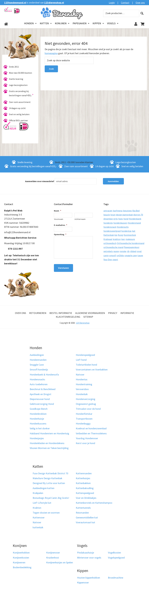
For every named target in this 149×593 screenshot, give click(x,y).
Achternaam (80, 219)
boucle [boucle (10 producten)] (106, 214)
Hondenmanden (38, 359)
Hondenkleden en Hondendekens (47, 443)
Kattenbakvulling (85, 488)
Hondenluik (82, 394)
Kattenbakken (83, 483)
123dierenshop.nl (54, 2)
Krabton (37, 507)
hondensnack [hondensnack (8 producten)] (109, 227)
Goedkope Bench (38, 408)
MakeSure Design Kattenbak (47, 478)
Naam (57, 210)
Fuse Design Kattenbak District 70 (50, 473)
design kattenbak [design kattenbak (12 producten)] (124, 214)
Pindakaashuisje (85, 552)
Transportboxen (84, 418)
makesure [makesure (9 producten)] (130, 239)
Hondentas (81, 379)
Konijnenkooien (21, 557)
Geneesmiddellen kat (87, 517)
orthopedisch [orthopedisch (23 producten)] (109, 243)
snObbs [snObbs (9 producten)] (120, 255)
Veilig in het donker (40, 428)
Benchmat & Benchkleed (42, 389)
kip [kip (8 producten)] (115, 235)
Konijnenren (19, 562)
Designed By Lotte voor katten (49, 483)
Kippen (98, 23)
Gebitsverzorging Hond (42, 403)
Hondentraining (84, 384)
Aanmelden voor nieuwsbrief (39, 181)
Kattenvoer (39, 517)
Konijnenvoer (53, 552)
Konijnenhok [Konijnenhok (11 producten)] (130, 235)
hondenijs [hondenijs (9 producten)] (108, 222)
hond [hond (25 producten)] (125, 218)
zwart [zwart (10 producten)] (115, 259)
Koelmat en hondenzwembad (91, 428)
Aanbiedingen (37, 354)
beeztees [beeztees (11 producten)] (127, 210)
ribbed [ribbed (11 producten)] (133, 251)
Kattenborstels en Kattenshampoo (94, 502)
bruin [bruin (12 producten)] (112, 214)
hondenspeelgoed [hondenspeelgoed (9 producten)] (112, 231)
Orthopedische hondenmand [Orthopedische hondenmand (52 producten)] (130, 243)
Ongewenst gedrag (86, 403)
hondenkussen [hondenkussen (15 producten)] (120, 222)
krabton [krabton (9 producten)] (117, 239)
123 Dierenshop (83, 323)
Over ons (140, 2)
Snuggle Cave (37, 364)
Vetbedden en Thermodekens (91, 433)
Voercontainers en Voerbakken (92, 369)
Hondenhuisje (37, 418)
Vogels (113, 23)
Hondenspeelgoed (85, 354)
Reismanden (82, 512)
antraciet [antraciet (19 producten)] (107, 210)
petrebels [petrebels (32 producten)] (108, 251)
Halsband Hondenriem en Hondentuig (49, 433)
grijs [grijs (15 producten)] (116, 218)
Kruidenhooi (52, 557)
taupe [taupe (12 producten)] (140, 255)
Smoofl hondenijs (39, 369)
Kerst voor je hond (85, 443)
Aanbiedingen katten (43, 488)
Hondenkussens (38, 423)
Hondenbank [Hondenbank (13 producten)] (135, 218)
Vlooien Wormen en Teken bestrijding (49, 448)
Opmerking (60, 234)
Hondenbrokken (38, 413)
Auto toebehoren (38, 384)
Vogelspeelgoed (116, 557)
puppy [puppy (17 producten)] (116, 251)
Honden (30, 23)
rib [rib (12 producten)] (128, 251)
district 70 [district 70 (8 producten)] (138, 214)
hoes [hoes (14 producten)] (120, 218)
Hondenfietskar (84, 413)
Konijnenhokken (21, 552)
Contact (125, 2)
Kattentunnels (83, 507)
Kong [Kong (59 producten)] (120, 235)
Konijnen (62, 23)
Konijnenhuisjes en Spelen (59, 562)
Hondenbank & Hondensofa (44, 374)
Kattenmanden (84, 473)
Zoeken (142, 13)
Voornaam (58, 219)
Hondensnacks (37, 379)
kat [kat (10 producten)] (133, 231)
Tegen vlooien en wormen (46, 512)
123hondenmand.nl (15, 2)
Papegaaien (81, 23)
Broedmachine (115, 577)
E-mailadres (60, 225)
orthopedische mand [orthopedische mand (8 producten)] (113, 247)
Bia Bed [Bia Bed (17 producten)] (136, 210)
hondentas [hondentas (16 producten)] (126, 231)
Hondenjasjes (37, 438)
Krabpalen (38, 493)
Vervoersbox (82, 389)
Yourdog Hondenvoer (87, 438)
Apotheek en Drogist (40, 394)
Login (112, 2)
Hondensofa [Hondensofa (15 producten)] (122, 227)
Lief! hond (81, 359)
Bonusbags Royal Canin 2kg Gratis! (51, 497)
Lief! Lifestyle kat (42, 502)
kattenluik (38, 527)
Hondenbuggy (83, 423)
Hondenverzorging (85, 399)
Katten (46, 23)
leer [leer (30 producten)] (123, 239)
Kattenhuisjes (83, 478)
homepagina (51, 53)
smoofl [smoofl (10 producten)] (112, 255)
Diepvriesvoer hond (40, 399)
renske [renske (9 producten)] (123, 251)
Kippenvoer (83, 582)
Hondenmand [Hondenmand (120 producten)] (134, 222)
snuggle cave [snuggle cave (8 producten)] (131, 255)
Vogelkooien (114, 552)
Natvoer (80, 374)
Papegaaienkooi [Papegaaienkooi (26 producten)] (131, 247)
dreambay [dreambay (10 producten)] (108, 218)
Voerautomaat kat (85, 522)
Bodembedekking (22, 567)
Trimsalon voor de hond (88, 408)
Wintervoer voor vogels (89, 557)
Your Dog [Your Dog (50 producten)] (107, 259)
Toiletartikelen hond (86, 364)
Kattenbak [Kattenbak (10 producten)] (108, 235)
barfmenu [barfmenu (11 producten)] (117, 210)
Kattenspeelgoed (85, 493)
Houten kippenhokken (88, 577)
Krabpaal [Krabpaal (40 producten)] (107, 239)
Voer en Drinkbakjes (86, 497)
